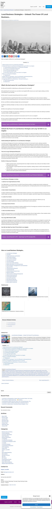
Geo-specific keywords (11, 278)
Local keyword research (11, 260)
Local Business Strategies (11, 253)
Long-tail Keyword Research (12, 268)
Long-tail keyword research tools (13, 271)
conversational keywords (9, 370)
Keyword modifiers (10, 272)
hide (28, 62)
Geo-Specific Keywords (18, 370)
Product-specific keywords (11, 280)
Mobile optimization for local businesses (14, 264)
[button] (49, 496)
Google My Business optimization (13, 256)
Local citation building (10, 257)
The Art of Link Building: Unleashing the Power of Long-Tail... (14, 77)
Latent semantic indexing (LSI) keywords (14, 273)
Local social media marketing (12, 262)
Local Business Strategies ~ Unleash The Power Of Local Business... (25, 335)
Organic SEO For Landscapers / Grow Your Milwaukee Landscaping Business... (17, 76)
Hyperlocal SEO (9, 267)
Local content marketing (11, 258)
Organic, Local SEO (3, 4)
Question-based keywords (11, 275)
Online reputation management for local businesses (16, 265)
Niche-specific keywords (11, 279)
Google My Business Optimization (29, 370)
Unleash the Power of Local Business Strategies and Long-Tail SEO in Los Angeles (18, 66)
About (40, 6)
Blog (43, 6)
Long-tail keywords (10, 269)
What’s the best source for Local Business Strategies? (12, 64)
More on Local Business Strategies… (9, 73)
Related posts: (6, 75)
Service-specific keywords (11, 282)
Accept (36, 504)
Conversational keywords (11, 276)
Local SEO (8, 254)
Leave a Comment (5, 383)
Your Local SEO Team (15, 20)
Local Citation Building (38, 371)
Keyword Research (11, 324)
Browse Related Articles (8, 80)
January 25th (44, 370)
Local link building (10, 261)
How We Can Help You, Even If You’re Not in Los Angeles (14, 72)
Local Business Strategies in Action (10, 69)
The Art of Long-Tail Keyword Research (11, 68)
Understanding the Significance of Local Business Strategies (15, 67)
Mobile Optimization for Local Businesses (36, 374)
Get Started (49, 6)
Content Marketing (11, 323)
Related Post (6, 81)
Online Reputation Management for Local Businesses (15, 375)
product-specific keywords (30, 375)
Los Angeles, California (24, 374)
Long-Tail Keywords (15, 374)
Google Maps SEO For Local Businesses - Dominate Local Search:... (15, 79)
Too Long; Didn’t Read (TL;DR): (9, 71)
